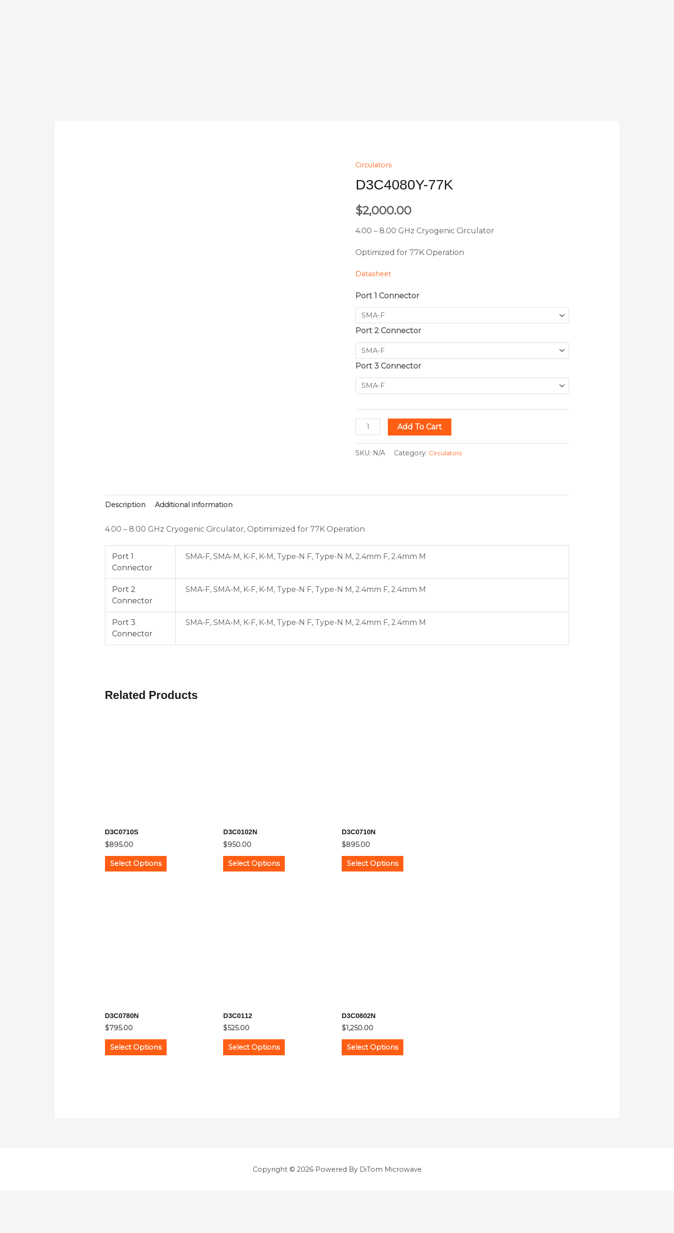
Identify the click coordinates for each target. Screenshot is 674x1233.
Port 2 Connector (388, 332)
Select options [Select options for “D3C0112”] (266, 1072)
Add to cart (422, 430)
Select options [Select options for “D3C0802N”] (384, 1072)
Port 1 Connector (387, 295)
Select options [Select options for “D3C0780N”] (148, 1072)
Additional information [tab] (199, 509)
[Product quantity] (369, 430)
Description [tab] (126, 509)
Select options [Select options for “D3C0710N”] (384, 875)
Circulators (375, 164)
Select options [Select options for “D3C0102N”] (266, 875)
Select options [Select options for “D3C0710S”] (148, 875)
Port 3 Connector (388, 368)
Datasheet (374, 273)
